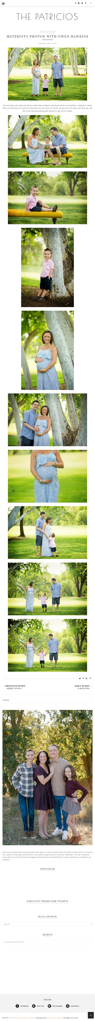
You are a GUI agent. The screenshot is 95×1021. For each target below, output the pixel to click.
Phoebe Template (28, 1018)
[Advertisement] (47, 966)
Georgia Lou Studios (54, 1018)
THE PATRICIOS (47, 16)
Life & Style (47, 31)
